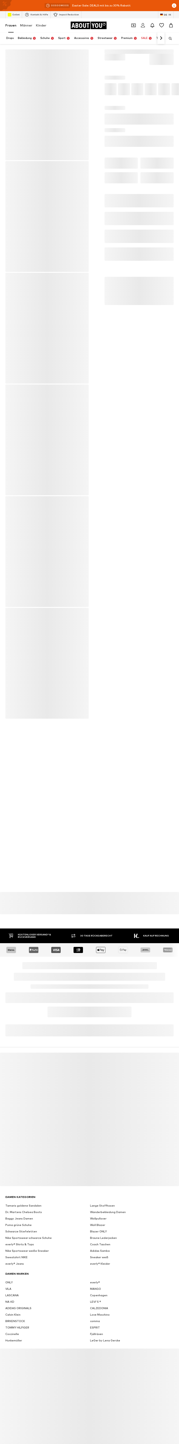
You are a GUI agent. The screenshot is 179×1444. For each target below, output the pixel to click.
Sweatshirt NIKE (16, 1257)
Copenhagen (98, 1295)
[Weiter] (161, 38)
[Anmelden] (143, 25)
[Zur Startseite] (88, 25)
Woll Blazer (97, 1225)
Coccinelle (12, 1334)
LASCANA (12, 1295)
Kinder (41, 25)
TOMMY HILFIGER (17, 1327)
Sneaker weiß (99, 1257)
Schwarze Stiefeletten (21, 1231)
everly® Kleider (100, 1263)
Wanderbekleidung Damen (108, 1212)
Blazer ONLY (98, 1231)
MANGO (95, 1288)
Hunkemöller (13, 1340)
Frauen (10, 25)
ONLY (9, 1282)
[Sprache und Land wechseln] (165, 14)
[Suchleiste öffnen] (168, 38)
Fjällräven (96, 1334)
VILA (8, 1288)
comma (95, 1321)
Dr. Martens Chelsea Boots (23, 1212)
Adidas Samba (100, 1250)
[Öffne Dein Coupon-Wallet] (133, 25)
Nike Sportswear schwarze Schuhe (28, 1238)
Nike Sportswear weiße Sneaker (27, 1250)
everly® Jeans (14, 1263)
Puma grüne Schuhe (18, 1225)
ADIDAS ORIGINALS (18, 1308)
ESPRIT (95, 1327)
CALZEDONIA (99, 1308)
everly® (95, 1282)
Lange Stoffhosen (102, 1205)
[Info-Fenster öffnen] (174, 5)
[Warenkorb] (171, 25)
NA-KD (9, 1301)
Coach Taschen (100, 1244)
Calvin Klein (13, 1314)
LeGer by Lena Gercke (105, 1340)
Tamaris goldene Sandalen (23, 1205)
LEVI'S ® (95, 1301)
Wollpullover (98, 1218)
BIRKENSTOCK (15, 1321)
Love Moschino (100, 1314)
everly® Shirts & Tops (19, 1244)
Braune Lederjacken (103, 1238)
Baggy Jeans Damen (19, 1218)
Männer (26, 25)
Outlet (14, 14)
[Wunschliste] (161, 25)
